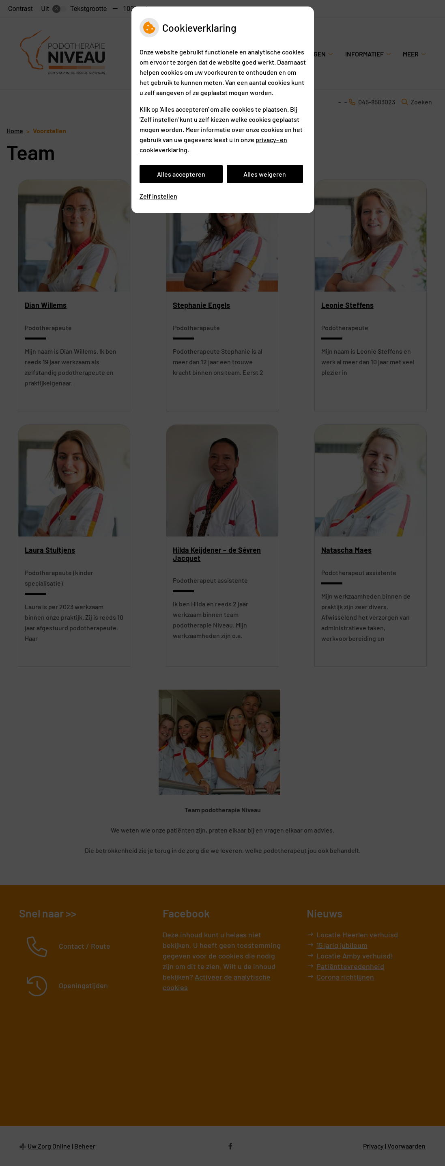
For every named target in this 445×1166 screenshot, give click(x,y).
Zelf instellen (158, 196)
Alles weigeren (264, 174)
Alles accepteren (181, 174)
